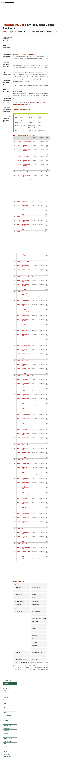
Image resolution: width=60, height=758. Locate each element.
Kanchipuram (45, 49)
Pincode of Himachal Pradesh (7, 72)
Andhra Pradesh (50, 31)
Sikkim (45, 108)
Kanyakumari (45, 53)
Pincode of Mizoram (7, 98)
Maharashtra (20, 31)
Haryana (46, 79)
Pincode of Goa (6, 64)
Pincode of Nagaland (7, 100)
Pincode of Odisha (6, 102)
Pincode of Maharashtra (7, 91)
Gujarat (26, 31)
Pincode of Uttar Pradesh (6, 121)
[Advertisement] (30, 13)
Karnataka (46, 90)
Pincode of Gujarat (6, 66)
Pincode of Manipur (6, 93)
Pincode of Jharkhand (7, 78)
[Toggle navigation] (57, 2)
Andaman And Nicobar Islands (49, 63)
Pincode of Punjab (6, 107)
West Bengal (47, 116)
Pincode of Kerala (6, 82)
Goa (30, 31)
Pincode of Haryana (6, 68)
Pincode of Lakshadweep (5, 85)
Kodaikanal (45, 51)
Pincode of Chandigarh (7, 52)
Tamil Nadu (5, 31)
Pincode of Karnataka (7, 80)
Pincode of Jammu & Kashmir (7, 75)
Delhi (10, 31)
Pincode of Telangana (7, 116)
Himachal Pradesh (35, 31)
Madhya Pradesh (48, 95)
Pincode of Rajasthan (7, 109)
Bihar (45, 69)
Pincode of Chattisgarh (7, 54)
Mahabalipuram (46, 45)
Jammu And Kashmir (48, 84)
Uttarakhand (42, 31)
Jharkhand (46, 87)
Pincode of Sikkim (6, 111)
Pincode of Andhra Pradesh (6, 41)
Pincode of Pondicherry (7, 104)
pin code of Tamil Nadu (31, 106)
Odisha (45, 100)
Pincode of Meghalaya (7, 96)
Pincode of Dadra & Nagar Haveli (6, 57)
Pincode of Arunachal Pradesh (7, 45)
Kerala (45, 92)
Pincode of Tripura (6, 118)
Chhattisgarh (47, 72)
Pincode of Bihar (6, 49)
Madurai (44, 56)
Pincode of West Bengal (7, 126)
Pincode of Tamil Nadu (7, 113)
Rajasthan (14, 31)
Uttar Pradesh (47, 113)
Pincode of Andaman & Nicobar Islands (7, 38)
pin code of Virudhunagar (20, 108)
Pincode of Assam (6, 47)
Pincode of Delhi (6, 62)
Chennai (44, 47)
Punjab (45, 103)
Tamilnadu (46, 40)
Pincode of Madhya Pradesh (6, 89)
